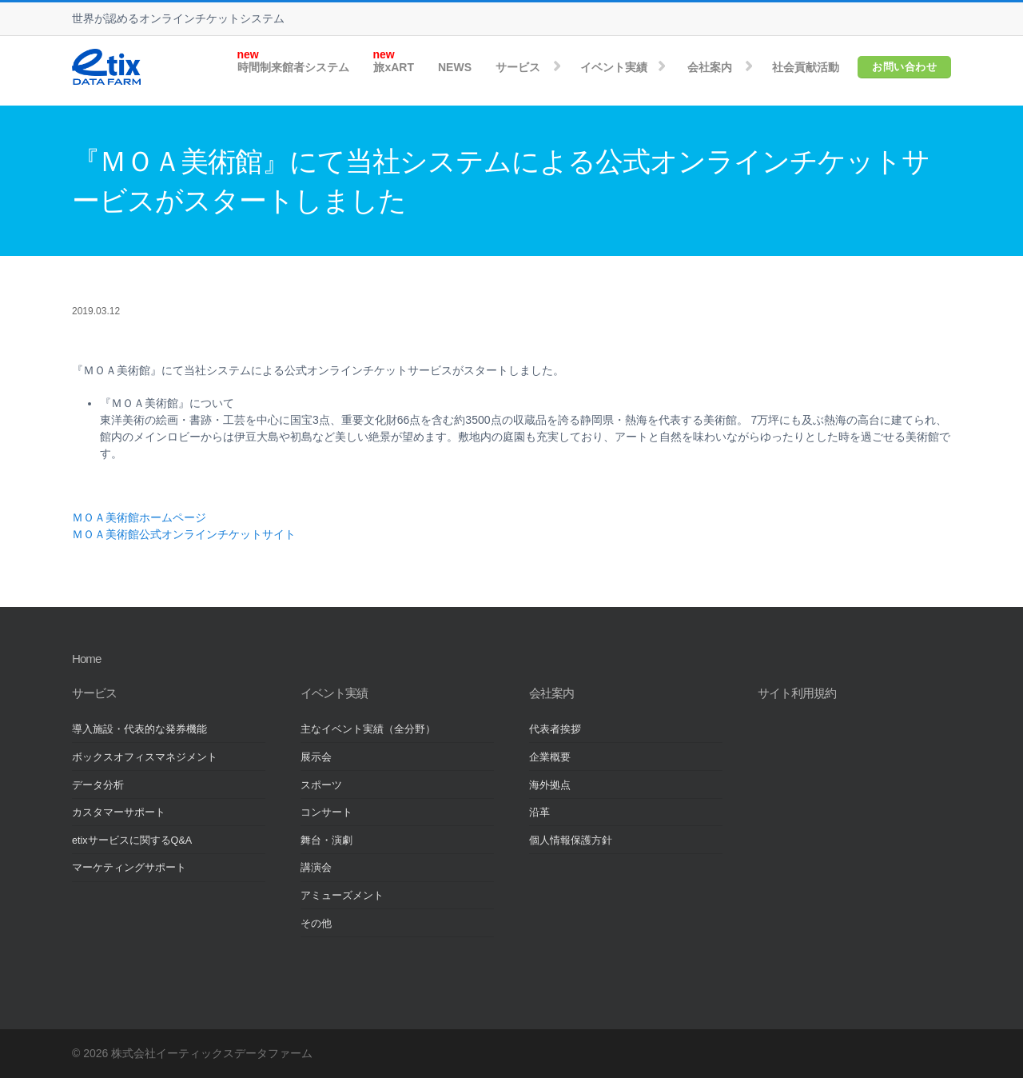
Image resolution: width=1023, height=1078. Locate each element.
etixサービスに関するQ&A (132, 840)
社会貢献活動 (805, 67)
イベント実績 (613, 67)
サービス (518, 67)
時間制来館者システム (293, 67)
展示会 (316, 757)
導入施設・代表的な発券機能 (139, 729)
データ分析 (98, 785)
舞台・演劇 (326, 840)
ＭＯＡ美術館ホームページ (139, 517)
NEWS (455, 67)
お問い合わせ (904, 67)
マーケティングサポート (129, 867)
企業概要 (550, 757)
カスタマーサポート (118, 812)
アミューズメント (342, 895)
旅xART (393, 67)
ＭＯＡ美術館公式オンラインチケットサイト (184, 534)
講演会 (316, 867)
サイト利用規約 (797, 693)
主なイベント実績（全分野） (368, 729)
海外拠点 (550, 785)
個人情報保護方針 (570, 840)
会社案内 (709, 67)
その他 (316, 923)
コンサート (326, 812)
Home (86, 658)
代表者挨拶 (555, 729)
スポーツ (321, 785)
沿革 (539, 812)
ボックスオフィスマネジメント (144, 757)
